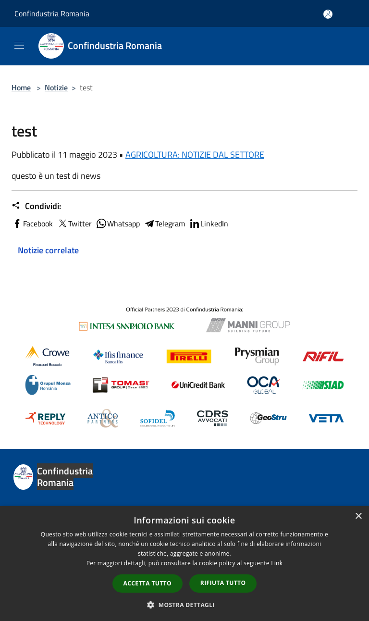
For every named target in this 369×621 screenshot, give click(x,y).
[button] (184, 604)
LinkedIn (208, 223)
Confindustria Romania (51, 13)
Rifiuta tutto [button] (223, 583)
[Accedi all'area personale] (328, 14)
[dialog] (184, 563)
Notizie (56, 87)
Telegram (164, 223)
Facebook (32, 223)
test (24, 271)
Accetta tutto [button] (147, 583)
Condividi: (36, 206)
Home (21, 87)
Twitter (74, 223)
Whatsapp (118, 223)
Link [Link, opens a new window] (277, 563)
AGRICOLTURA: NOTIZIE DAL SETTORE (194, 154)
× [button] (358, 516)
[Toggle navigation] (19, 45)
